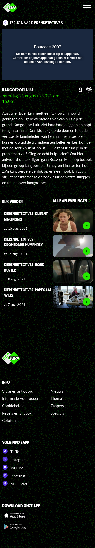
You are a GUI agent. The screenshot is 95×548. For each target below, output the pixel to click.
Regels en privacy (16, 413)
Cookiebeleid (13, 405)
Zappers (57, 405)
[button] (76, 36)
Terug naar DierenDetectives (36, 23)
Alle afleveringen (70, 200)
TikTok (12, 451)
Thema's (57, 398)
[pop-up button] (66, 36)
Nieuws (57, 391)
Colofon (9, 420)
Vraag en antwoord (17, 391)
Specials (57, 413)
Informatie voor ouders (21, 398)
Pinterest (13, 475)
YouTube (13, 467)
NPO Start (14, 483)
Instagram (14, 459)
